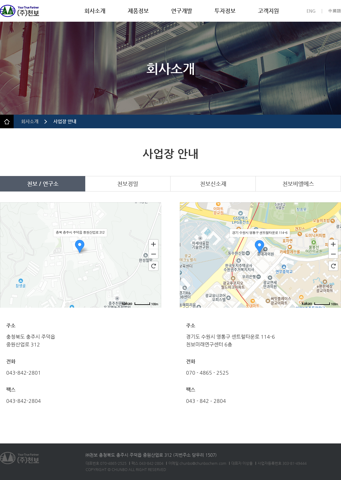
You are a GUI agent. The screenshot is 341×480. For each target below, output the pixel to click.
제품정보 (138, 10)
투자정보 (225, 10)
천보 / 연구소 (43, 183)
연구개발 (181, 10)
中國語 (334, 10)
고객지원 (268, 10)
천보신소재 (213, 183)
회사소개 (94, 10)
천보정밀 (127, 183)
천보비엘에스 (298, 183)
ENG (311, 10)
